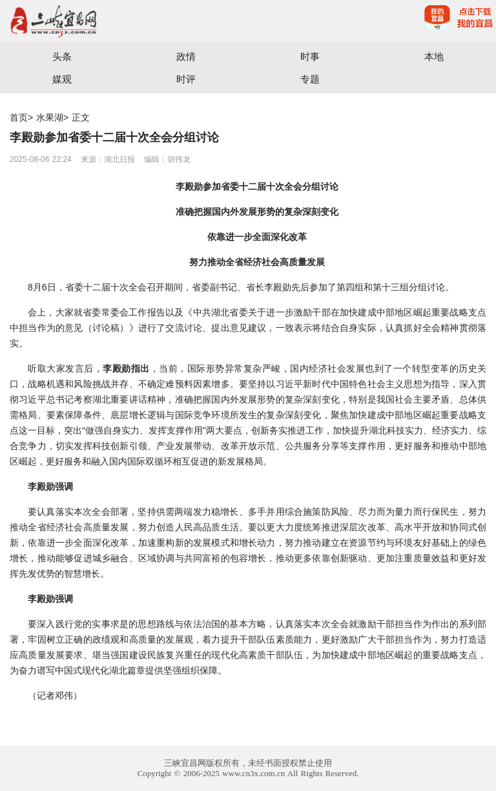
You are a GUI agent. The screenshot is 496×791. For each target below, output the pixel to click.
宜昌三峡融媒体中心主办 (124, 21)
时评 (186, 79)
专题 (310, 79)
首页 (19, 117)
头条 (62, 56)
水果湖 (49, 117)
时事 (310, 56)
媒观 (62, 79)
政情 (186, 56)
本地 (434, 56)
